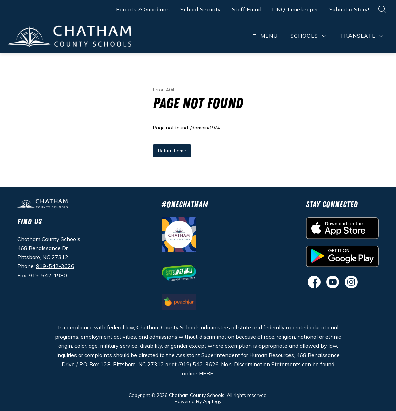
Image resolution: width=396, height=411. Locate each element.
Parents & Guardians (143, 9)
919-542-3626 (55, 266)
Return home (172, 151)
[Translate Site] (361, 36)
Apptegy (212, 401)
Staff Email (247, 9)
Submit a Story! (349, 9)
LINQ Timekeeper (295, 9)
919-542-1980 (48, 275)
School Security (200, 9)
